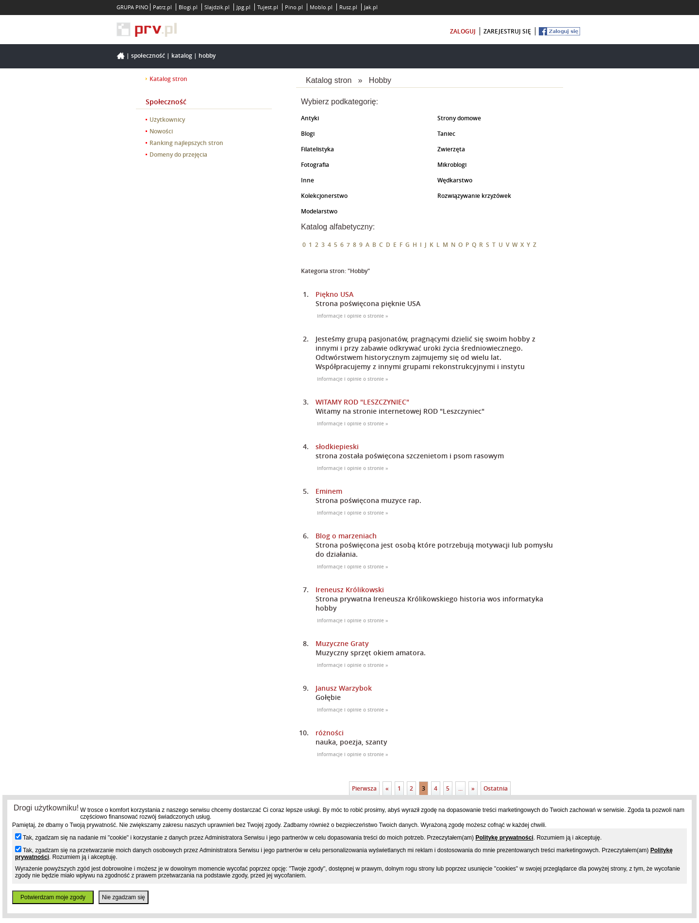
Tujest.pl (267, 7)
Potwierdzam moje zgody (52, 897)
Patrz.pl (162, 7)
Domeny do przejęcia (178, 154)
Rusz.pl (348, 7)
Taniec (446, 134)
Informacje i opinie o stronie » (352, 316)
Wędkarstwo (454, 180)
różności (330, 732)
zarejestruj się (507, 31)
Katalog (181, 55)
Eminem (329, 491)
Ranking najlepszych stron (186, 143)
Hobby (207, 55)
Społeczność (148, 55)
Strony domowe (459, 118)
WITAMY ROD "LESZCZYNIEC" (362, 401)
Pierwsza (364, 788)
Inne (307, 180)
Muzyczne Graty (342, 643)
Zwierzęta (451, 149)
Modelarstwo (319, 211)
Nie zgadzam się (123, 897)
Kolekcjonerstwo (324, 196)
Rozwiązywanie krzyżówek (474, 196)
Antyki (310, 118)
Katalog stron (168, 79)
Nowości (161, 131)
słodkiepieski (337, 446)
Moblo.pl (321, 7)
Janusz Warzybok (344, 688)
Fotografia (315, 165)
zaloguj (463, 31)
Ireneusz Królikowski (350, 589)
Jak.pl (371, 7)
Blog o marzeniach (346, 535)
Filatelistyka (317, 149)
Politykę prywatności (504, 837)
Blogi (308, 134)
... (460, 788)
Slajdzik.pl (217, 7)
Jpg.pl (243, 7)
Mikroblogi (451, 165)
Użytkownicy (167, 119)
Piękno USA (334, 294)
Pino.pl (294, 7)
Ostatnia (495, 788)
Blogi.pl (188, 7)
